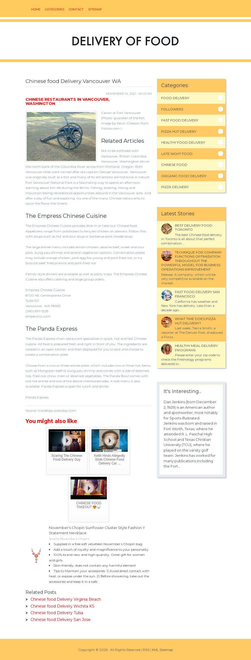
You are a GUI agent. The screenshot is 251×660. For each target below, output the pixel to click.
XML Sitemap (162, 650)
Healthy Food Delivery (183, 142)
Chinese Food (174, 165)
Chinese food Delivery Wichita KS (62, 606)
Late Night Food (177, 154)
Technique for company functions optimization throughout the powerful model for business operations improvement (191, 260)
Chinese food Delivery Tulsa (56, 612)
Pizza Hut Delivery (178, 131)
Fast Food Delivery (179, 120)
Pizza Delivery (175, 187)
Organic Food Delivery (184, 176)
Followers (172, 109)
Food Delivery (175, 98)
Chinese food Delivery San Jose (60, 619)
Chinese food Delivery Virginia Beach (65, 599)
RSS (146, 650)
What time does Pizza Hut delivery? (195, 321)
